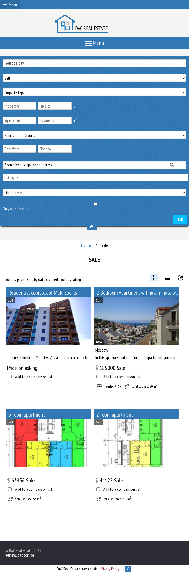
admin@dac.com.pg (19, 555)
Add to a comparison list (34, 376)
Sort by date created (42, 279)
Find (180, 219)
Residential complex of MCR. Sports (42, 292)
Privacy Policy (109, 568)
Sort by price (14, 279)
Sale (104, 245)
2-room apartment (115, 414)
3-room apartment (26, 414)
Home (86, 245)
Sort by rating (70, 279)
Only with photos (15, 208)
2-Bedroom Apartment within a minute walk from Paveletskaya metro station (138, 292)
